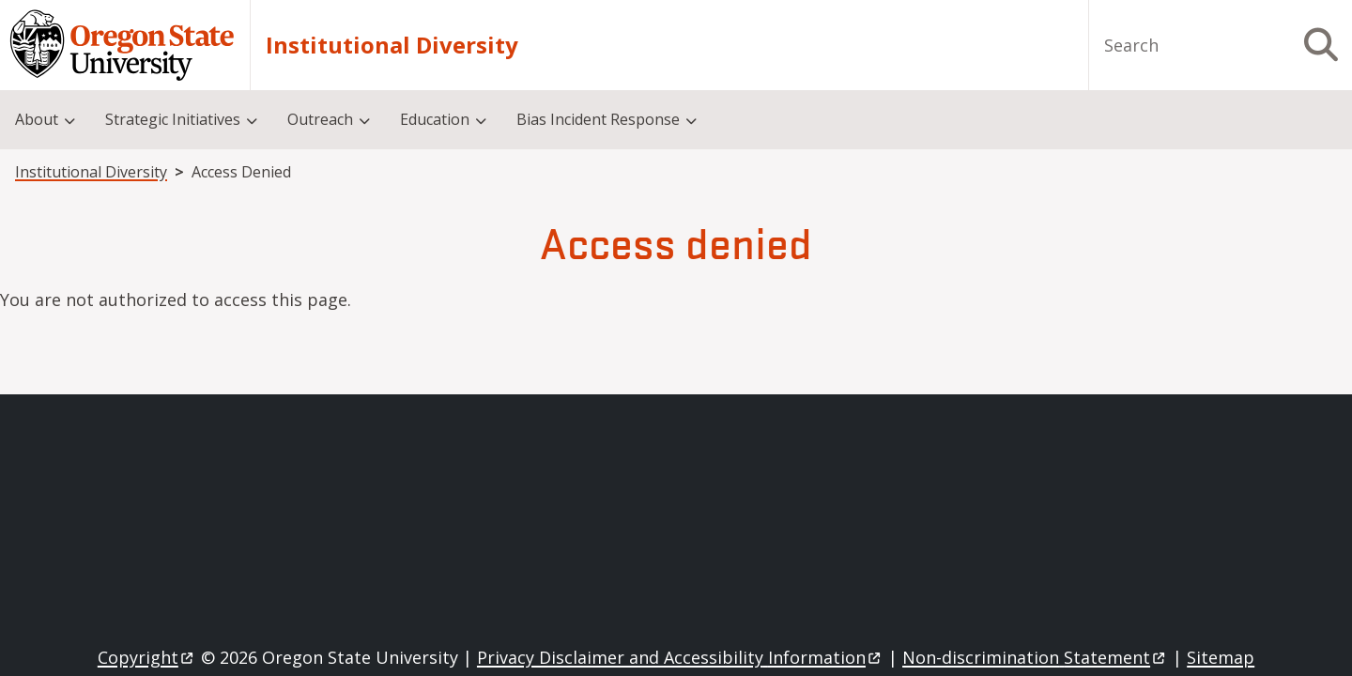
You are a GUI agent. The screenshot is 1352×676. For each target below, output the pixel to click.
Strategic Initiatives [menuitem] (172, 119)
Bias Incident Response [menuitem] (598, 119)
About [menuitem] (36, 119)
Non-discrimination (1035, 657)
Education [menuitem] (434, 119)
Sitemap (1220, 657)
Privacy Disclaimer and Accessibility (680, 657)
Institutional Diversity (392, 45)
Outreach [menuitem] (320, 119)
